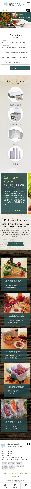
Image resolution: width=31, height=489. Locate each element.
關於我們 (12, 466)
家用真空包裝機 (15, 476)
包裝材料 (19, 463)
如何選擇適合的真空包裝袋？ (11, 62)
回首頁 (5, 486)
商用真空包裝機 (23, 473)
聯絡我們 (12, 468)
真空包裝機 (11, 463)
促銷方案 (4, 468)
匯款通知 (15, 486)
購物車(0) (25, 486)
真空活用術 (20, 466)
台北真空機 (5, 473)
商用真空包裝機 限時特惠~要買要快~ (13, 42)
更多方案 (19, 68)
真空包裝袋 (17, 473)
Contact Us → (14, 210)
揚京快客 (14, 480)
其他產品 (4, 466)
